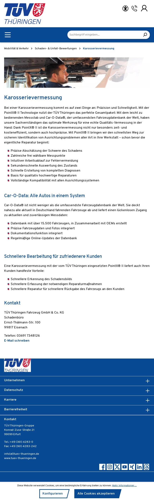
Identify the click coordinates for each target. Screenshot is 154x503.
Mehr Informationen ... (124, 485)
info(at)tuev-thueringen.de (21, 454)
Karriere (10, 399)
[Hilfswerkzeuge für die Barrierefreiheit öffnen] (125, 8)
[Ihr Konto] (144, 8)
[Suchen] (145, 35)
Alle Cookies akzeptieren (96, 493)
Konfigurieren (52, 493)
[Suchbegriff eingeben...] (103, 35)
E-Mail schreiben (16, 340)
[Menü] (7, 35)
